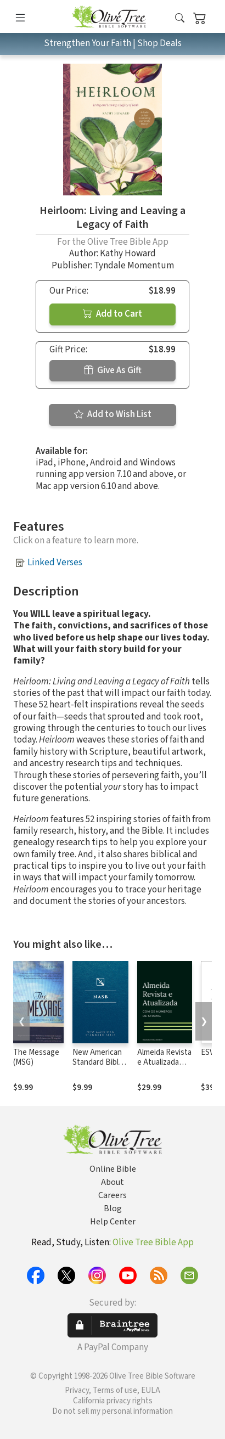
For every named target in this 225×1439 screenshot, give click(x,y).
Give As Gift (113, 370)
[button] (179, 18)
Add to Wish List (112, 414)
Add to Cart (112, 314)
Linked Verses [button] (54, 562)
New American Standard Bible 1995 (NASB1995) (97, 1068)
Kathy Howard (128, 253)
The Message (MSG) (36, 1058)
